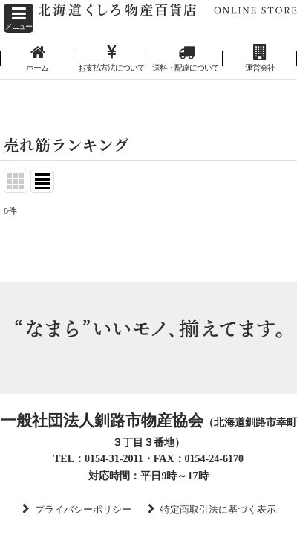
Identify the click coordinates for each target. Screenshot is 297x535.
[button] (18, 18)
